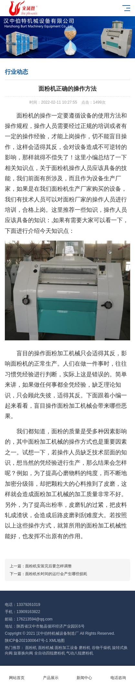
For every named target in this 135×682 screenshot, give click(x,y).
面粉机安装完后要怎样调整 (48, 566)
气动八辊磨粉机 (79, 653)
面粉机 (31, 647)
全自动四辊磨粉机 (49, 653)
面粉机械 (46, 647)
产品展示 (51, 674)
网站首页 (17, 674)
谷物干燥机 (101, 647)
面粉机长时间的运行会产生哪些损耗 (56, 574)
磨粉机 (84, 647)
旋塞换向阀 (23, 653)
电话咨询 (118, 674)
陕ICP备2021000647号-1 (26, 640)
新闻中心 (84, 674)
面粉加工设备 (66, 647)
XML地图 (57, 640)
